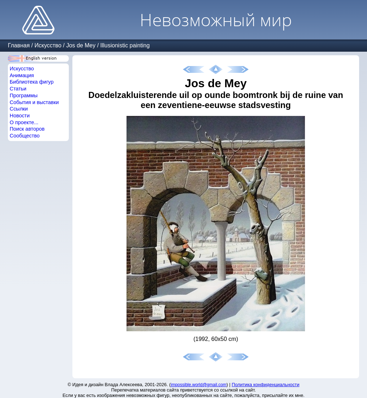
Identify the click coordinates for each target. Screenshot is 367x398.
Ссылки (19, 109)
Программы (24, 95)
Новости (20, 115)
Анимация (22, 75)
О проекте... (24, 122)
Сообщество (25, 136)
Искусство (47, 45)
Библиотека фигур (31, 82)
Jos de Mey (81, 45)
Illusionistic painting (125, 45)
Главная (19, 45)
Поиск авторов (27, 129)
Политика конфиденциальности (266, 384)
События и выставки (34, 102)
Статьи (18, 89)
